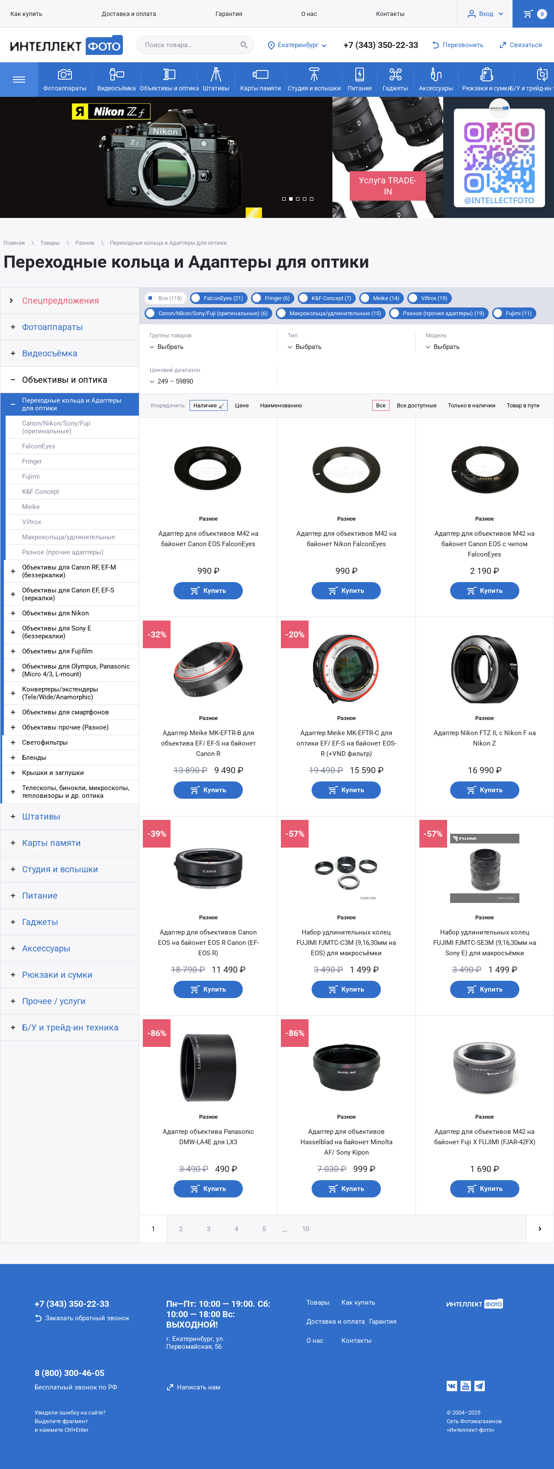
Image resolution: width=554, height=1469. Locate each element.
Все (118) (170, 298)
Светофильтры (45, 742)
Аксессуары (436, 79)
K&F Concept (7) (331, 298)
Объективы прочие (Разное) (65, 727)
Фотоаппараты (65, 79)
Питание (360, 79)
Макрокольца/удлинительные (68, 537)
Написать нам (198, 1387)
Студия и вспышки (314, 79)
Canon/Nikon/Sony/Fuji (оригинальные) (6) (213, 313)
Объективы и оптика (169, 79)
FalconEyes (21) (223, 298)
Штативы (216, 79)
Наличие (205, 405)
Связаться (526, 45)
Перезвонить (463, 45)
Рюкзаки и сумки (486, 79)
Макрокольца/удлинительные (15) (335, 313)
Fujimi (31, 476)
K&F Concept (40, 492)
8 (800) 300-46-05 (69, 1373)
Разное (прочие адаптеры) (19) (443, 313)
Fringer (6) (277, 298)
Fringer (32, 461)
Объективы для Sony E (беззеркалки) (56, 632)
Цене (242, 405)
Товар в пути (523, 405)
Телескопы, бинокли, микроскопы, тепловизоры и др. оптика (75, 792)
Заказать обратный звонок (87, 1318)
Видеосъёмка (116, 79)
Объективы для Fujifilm (57, 651)
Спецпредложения (60, 300)
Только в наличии (472, 405)
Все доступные (417, 405)
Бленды (34, 758)
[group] (166, 157)
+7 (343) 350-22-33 (381, 45)
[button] (284, 199)
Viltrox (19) (434, 298)
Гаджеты (395, 79)
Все (381, 405)
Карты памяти (260, 79)
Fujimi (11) (519, 313)
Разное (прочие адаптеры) (62, 552)
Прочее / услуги (54, 1001)
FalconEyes (38, 446)
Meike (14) (386, 298)
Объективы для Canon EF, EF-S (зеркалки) (68, 594)
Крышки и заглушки (53, 773)
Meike (31, 507)
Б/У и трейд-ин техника (70, 1027)
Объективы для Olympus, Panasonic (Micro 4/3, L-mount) (76, 670)
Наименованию (281, 405)
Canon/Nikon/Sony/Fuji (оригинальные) (56, 427)
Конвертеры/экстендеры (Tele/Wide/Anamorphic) (60, 693)
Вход (486, 14)
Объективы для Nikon (55, 613)
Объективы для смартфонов (65, 712)
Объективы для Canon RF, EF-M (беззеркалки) (69, 571)
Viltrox (31, 522)
